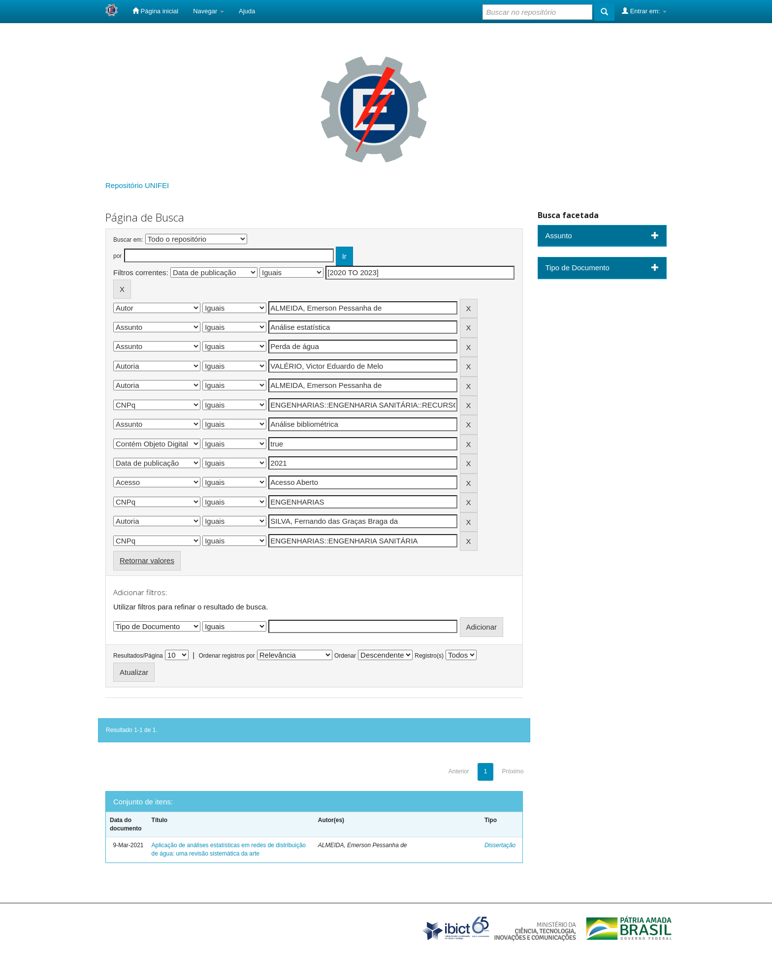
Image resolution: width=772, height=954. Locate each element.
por (117, 256)
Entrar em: (644, 11)
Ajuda (247, 11)
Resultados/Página (138, 655)
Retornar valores (147, 560)
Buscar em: (128, 239)
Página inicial (155, 11)
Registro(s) (429, 655)
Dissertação (499, 845)
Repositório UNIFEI (137, 185)
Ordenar (345, 655)
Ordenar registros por (226, 655)
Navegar (208, 11)
